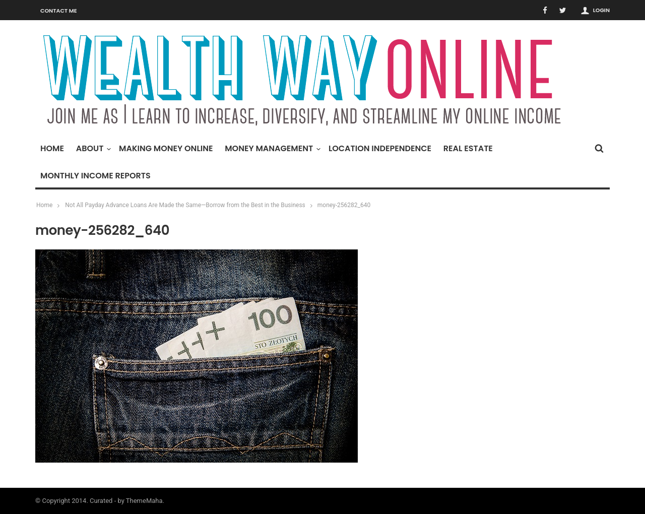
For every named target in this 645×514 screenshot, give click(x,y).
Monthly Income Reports (95, 175)
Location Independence (380, 148)
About (92, 148)
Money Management (271, 148)
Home (52, 148)
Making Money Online (166, 148)
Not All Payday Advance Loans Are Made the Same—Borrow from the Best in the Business (185, 205)
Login (601, 10)
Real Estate (468, 148)
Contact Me (58, 11)
